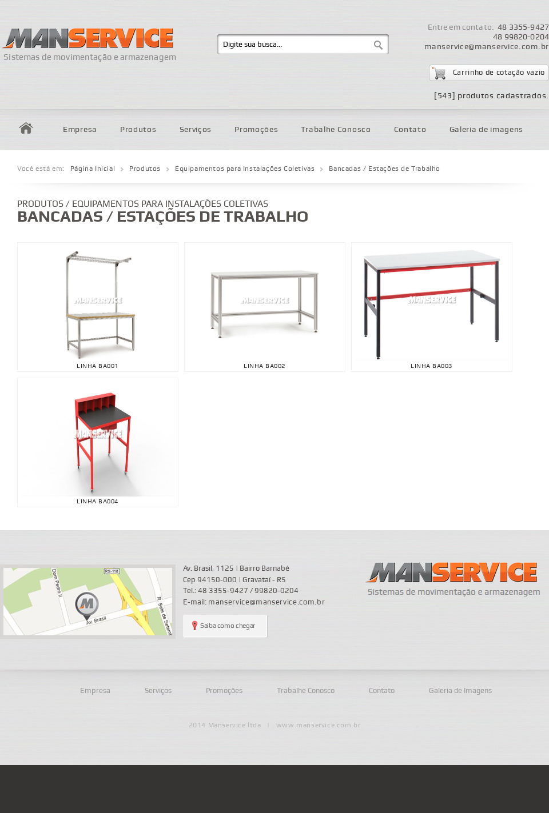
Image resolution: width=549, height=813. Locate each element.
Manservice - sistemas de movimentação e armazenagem (454, 579)
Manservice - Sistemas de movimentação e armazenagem (86, 33)
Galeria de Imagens (460, 691)
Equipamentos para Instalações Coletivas (245, 169)
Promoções (256, 129)
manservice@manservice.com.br (486, 46)
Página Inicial (92, 169)
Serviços (196, 129)
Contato (410, 129)
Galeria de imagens (486, 129)
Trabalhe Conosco (336, 129)
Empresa (80, 129)
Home (25, 128)
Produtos (138, 129)
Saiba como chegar (227, 626)
